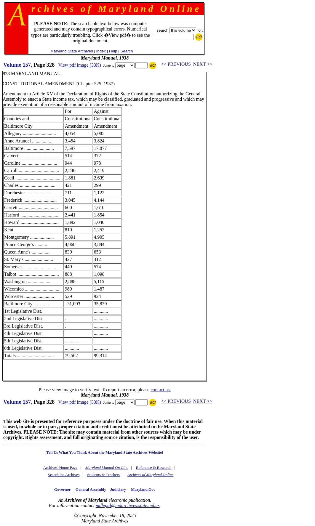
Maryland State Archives (71, 51)
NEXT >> (202, 64)
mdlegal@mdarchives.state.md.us (127, 505)
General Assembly (91, 489)
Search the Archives (64, 474)
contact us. (161, 389)
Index (101, 51)
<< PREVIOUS (176, 64)
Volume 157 (17, 65)
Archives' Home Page (60, 467)
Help (113, 51)
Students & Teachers (103, 474)
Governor (62, 489)
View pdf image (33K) (79, 65)
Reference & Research (154, 467)
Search (126, 51)
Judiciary (118, 489)
